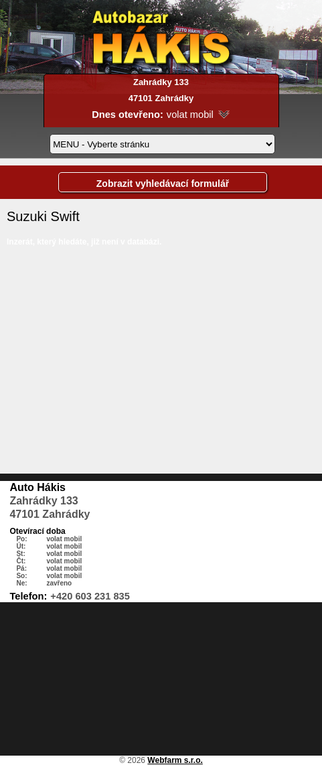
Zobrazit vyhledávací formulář (162, 183)
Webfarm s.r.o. (174, 760)
